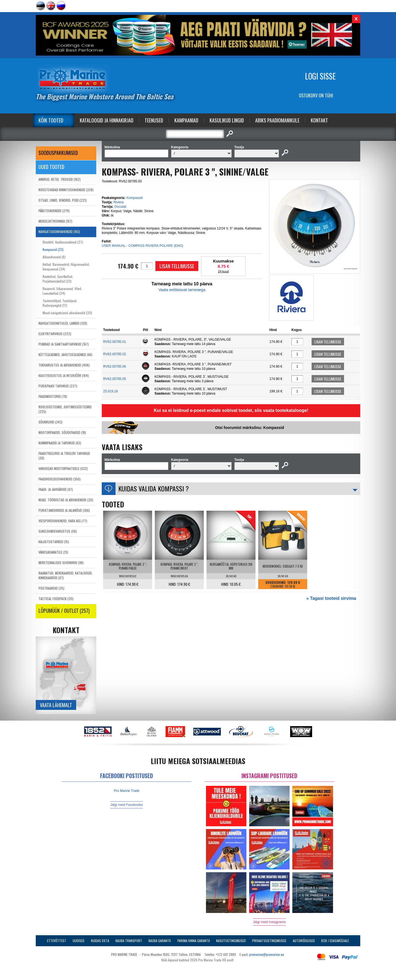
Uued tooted (51, 166)
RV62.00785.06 (114, 366)
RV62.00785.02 (114, 354)
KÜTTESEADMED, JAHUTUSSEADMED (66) (65, 354)
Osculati (120, 207)
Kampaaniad (186, 120)
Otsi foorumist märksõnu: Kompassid (249, 427)
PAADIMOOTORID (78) (52, 396)
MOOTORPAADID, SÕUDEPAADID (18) (62, 432)
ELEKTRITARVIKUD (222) (54, 333)
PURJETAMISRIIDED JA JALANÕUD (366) (64, 510)
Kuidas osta (100, 940)
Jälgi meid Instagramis (269, 922)
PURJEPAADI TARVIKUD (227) (57, 386)
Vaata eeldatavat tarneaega (181, 290)
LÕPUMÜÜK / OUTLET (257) (64, 610)
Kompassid (134, 198)
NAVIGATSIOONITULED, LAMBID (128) (62, 323)
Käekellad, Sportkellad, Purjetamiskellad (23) (58, 278)
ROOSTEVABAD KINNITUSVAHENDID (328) (66, 189)
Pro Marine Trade (126, 791)
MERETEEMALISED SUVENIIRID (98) (61, 562)
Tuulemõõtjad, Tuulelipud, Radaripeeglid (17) (60, 303)
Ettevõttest (56, 940)
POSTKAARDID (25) (51, 588)
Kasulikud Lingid (227, 120)
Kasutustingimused (231, 940)
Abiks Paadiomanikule (277, 120)
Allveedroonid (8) (54, 257)
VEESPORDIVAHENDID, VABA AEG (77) (62, 520)
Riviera (118, 202)
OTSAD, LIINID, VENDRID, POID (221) (62, 200)
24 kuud (223, 271)
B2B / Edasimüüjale (335, 940)
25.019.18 (110, 391)
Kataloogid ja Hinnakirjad (106, 120)
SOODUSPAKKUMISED (58, 152)
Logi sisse (320, 76)
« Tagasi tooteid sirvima (331, 598)
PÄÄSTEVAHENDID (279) (54, 210)
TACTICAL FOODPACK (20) (55, 598)
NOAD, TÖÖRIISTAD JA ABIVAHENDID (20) (65, 499)
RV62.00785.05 (114, 379)
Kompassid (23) (53, 249)
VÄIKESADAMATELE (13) (53, 552)
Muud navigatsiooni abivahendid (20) (67, 312)
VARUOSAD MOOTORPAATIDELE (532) (63, 468)
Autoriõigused (304, 940)
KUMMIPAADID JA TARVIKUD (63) (59, 443)
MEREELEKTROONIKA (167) (55, 221)
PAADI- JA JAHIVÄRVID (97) (55, 489)
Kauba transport (129, 940)
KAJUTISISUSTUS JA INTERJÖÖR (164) (63, 375)
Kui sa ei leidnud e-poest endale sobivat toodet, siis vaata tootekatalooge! (231, 410)
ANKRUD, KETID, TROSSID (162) (59, 179)
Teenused (154, 120)
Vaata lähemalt (56, 705)
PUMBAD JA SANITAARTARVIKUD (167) (63, 344)
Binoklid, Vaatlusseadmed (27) (63, 242)
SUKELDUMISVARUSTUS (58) (57, 531)
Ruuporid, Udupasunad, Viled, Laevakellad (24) (62, 291)
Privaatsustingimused (269, 940)
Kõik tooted (50, 120)
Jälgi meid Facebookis (126, 805)
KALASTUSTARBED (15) (53, 541)
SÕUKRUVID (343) (50, 422)
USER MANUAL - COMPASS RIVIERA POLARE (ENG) (142, 246)
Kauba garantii (159, 940)
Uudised (78, 940)
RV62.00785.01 (114, 342)
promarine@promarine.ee (266, 954)
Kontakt (319, 120)
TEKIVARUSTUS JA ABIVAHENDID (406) (64, 365)
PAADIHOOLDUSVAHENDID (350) (59, 479)
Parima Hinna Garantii (193, 940)
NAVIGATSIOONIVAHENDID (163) (59, 231)
